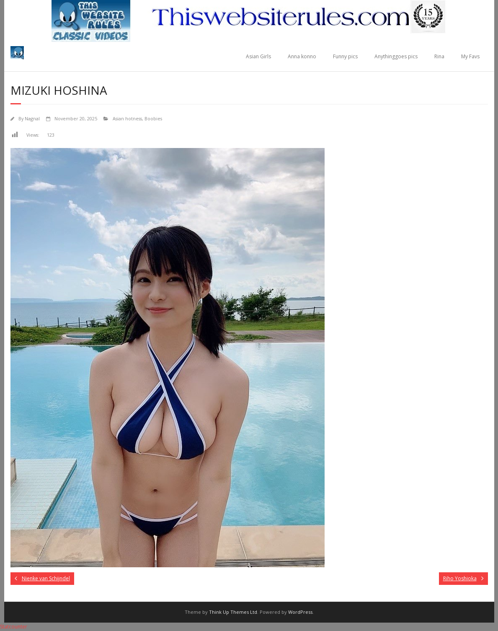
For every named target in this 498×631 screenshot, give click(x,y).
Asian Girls (258, 56)
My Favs (470, 56)
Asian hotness (127, 118)
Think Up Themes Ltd (233, 612)
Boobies (153, 118)
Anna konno (302, 56)
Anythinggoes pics (396, 56)
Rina (439, 56)
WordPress (300, 612)
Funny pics (345, 56)
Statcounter (13, 626)
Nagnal (32, 118)
